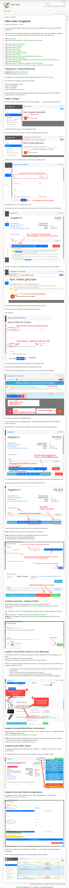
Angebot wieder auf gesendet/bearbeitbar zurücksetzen (26, 56)
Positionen (26, 72)
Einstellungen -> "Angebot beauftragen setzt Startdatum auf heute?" (27, 614)
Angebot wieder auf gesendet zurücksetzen (23, 742)
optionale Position (16, 47)
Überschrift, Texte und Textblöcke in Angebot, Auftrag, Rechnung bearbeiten (33, 65)
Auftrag (37, 604)
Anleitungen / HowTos (17, 24)
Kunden (14, 38)
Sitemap (63, 6)
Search (64, 3)
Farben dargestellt (20, 95)
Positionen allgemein (17, 45)
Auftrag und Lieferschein (18, 44)
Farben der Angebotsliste (18, 58)
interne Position (16, 49)
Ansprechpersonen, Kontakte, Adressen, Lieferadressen (26, 40)
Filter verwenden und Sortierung (17, 797)
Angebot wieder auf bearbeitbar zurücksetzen (24, 735)
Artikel (59, 28)
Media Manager (56, 6)
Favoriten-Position (17, 51)
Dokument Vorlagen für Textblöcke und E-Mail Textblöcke (27, 63)
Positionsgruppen (16, 54)
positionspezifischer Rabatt (19, 52)
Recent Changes (47, 6)
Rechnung (57, 616)
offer (9, 11)
